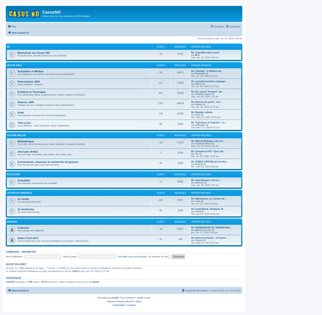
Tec (197, 154)
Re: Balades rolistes (202, 112)
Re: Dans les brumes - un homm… (209, 238)
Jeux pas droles (27, 151)
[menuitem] (12, 26)
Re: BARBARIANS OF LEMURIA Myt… (211, 227)
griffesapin (200, 125)
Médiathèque (25, 141)
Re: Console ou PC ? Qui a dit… (208, 151)
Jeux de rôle (14, 65)
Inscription (29, 252)
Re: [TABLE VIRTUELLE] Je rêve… (209, 161)
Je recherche (25, 209)
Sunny (95, 282)
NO (8, 47)
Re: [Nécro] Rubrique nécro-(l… (208, 141)
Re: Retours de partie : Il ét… (206, 102)
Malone (198, 104)
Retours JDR (25, 102)
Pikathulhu (200, 73)
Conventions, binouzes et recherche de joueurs (47, 161)
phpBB (115, 298)
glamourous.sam (203, 230)
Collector (23, 227)
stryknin (199, 164)
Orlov (197, 114)
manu (198, 201)
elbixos (198, 84)
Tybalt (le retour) (203, 94)
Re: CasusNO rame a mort (205, 52)
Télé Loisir (24, 122)
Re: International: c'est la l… (206, 180)
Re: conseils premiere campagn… (209, 81)
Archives (12, 222)
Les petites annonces (19, 193)
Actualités (13, 174)
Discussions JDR (28, 81)
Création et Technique (31, 91)
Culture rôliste (16, 135)
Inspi (20, 112)
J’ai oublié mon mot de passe (132, 256)
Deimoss (199, 182)
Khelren (199, 240)
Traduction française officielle (119, 301)
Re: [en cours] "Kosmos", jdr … (208, 91)
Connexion (12, 252)
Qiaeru (139, 301)
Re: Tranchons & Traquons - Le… (209, 122)
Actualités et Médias (30, 71)
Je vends (23, 199)
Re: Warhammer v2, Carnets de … (209, 198)
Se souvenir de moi (160, 256)
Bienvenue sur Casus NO (33, 52)
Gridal (198, 211)
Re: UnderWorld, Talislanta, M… (208, 209)
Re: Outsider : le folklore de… (207, 71)
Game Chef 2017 (28, 238)
